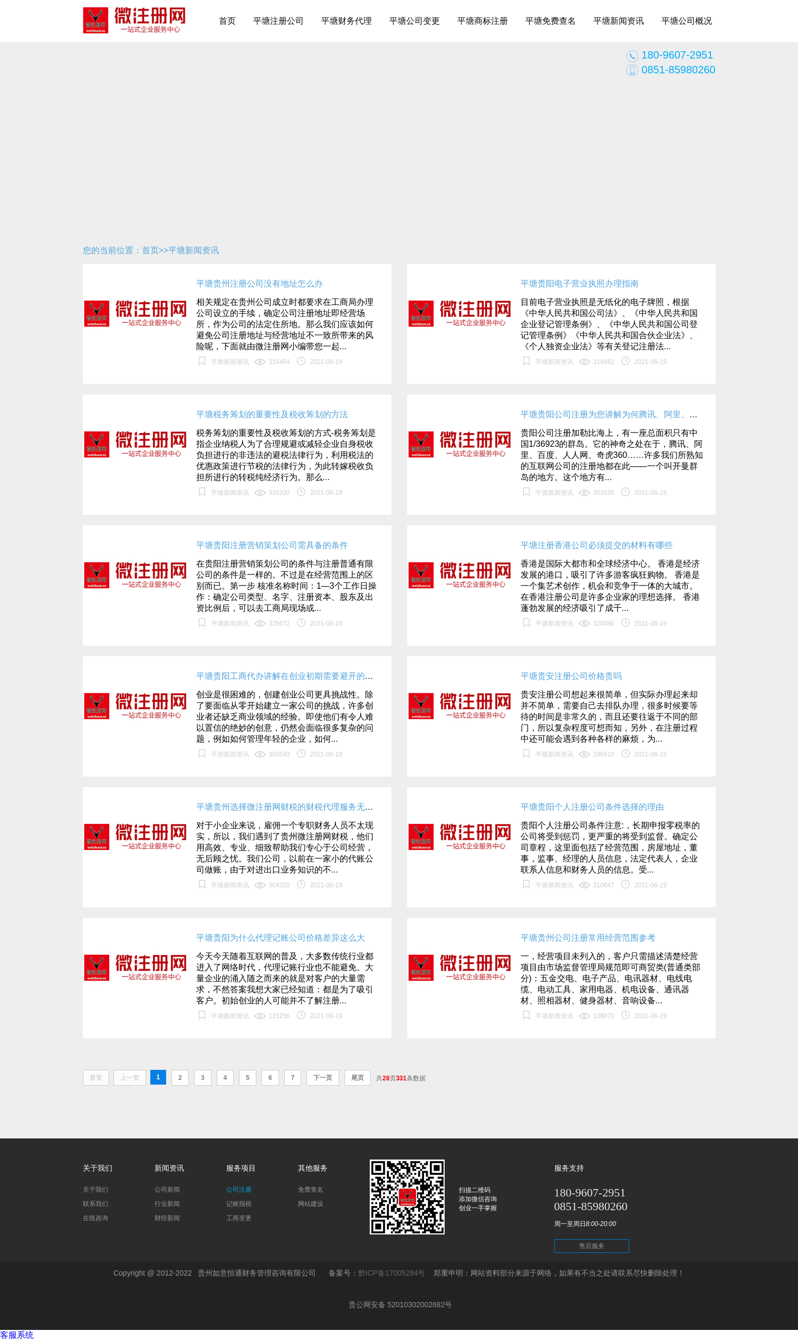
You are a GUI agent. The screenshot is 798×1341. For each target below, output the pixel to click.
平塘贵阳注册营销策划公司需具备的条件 (272, 545)
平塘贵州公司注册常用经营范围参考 (588, 937)
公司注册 (239, 1189)
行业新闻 (167, 1204)
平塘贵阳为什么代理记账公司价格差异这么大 (280, 937)
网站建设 (310, 1204)
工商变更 (239, 1218)
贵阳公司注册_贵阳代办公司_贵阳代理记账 (134, 26)
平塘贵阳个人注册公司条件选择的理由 (592, 806)
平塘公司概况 (686, 20)
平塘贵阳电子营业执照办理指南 (580, 283)
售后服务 (591, 1246)
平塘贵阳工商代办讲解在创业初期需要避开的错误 (289, 676)
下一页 (322, 1077)
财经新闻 (167, 1218)
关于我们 (95, 1189)
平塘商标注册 (482, 20)
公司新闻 (167, 1189)
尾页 (357, 1077)
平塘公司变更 (414, 20)
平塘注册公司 (278, 20)
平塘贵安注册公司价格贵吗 (571, 676)
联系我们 (95, 1204)
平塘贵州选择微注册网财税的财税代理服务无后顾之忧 (297, 806)
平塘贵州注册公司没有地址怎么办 (259, 283)
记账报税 (239, 1204)
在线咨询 (95, 1218)
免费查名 (310, 1189)
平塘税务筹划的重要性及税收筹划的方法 (272, 414)
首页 (227, 20)
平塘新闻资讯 (618, 20)
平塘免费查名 (550, 20)
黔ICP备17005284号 (392, 1273)
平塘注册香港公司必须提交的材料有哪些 (596, 545)
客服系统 (17, 1334)
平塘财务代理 (346, 20)
